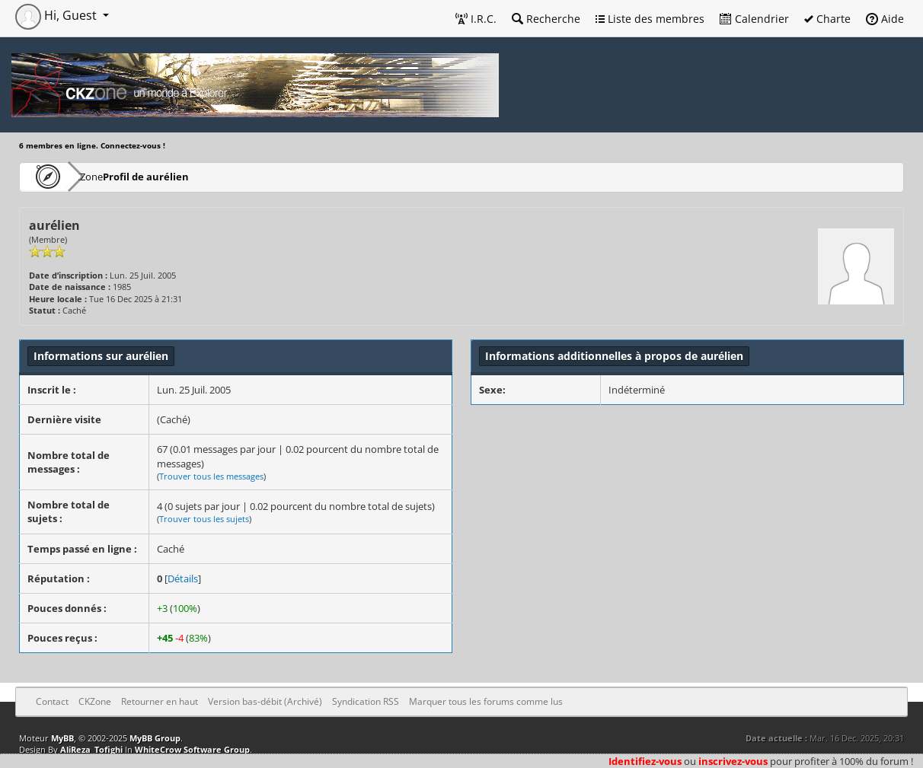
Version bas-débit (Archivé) (265, 701)
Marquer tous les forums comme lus (486, 701)
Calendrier (754, 18)
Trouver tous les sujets (204, 518)
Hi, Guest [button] (57, 15)
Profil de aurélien (190, 176)
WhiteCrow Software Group (192, 749)
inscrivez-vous (733, 761)
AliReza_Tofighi (91, 749)
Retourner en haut (159, 701)
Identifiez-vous (645, 761)
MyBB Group (154, 738)
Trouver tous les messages (211, 476)
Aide (885, 18)
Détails (183, 578)
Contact (52, 701)
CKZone (107, 176)
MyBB (62, 738)
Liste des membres (650, 18)
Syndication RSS (365, 701)
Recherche (546, 18)
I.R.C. (476, 18)
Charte (827, 18)
